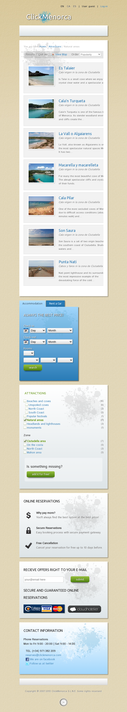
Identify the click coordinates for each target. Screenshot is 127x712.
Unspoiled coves (39, 405)
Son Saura (67, 230)
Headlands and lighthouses (43, 424)
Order (75, 55)
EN (63, 6)
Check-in (29, 325)
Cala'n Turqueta (72, 101)
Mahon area (34, 453)
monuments (34, 428)
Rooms (28, 348)
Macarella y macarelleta (78, 165)
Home (43, 46)
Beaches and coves (39, 401)
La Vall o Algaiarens (75, 134)
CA (69, 6)
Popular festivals (37, 416)
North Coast (36, 409)
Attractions (55, 46)
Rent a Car (55, 303)
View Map (61, 55)
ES (74, 6)
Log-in (104, 6)
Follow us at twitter (42, 664)
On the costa (35, 445)
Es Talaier (67, 68)
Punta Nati (68, 262)
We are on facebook (42, 660)
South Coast (36, 413)
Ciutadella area (36, 441)
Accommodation (32, 303)
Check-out (30, 337)
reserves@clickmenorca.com (43, 655)
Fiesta (48, 17)
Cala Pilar (66, 198)
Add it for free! (40, 474)
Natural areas (35, 420)
